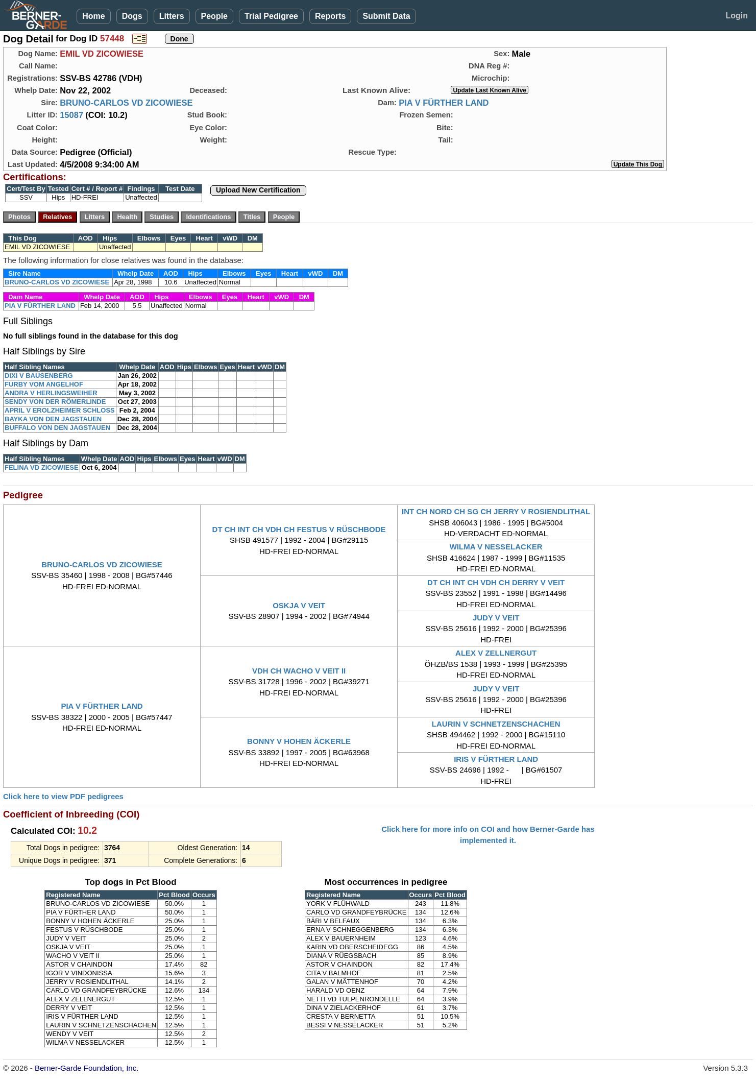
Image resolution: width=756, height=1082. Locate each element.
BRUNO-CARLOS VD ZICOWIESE (126, 102)
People (214, 16)
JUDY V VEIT (496, 617)
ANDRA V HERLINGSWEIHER (51, 393)
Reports (330, 16)
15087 (71, 114)
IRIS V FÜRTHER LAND (496, 759)
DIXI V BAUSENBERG (39, 375)
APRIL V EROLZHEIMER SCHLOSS (60, 410)
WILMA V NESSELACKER (496, 546)
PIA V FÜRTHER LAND (444, 102)
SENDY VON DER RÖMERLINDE (55, 401)
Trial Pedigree (271, 16)
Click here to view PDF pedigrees (63, 796)
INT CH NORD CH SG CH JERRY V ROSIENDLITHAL (496, 511)
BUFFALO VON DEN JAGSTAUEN (57, 427)
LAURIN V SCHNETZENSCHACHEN (496, 723)
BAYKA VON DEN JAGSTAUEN (53, 419)
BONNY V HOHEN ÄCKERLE (299, 741)
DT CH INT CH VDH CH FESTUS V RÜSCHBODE (299, 529)
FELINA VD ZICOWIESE (42, 467)
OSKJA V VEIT (299, 605)
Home (93, 16)
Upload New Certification (258, 190)
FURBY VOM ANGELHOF (44, 384)
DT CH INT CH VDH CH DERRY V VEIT (496, 582)
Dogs (132, 16)
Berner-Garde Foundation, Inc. (86, 1068)
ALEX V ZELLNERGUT (495, 652)
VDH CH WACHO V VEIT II (299, 670)
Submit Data (386, 16)
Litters (171, 16)
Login (736, 15)
